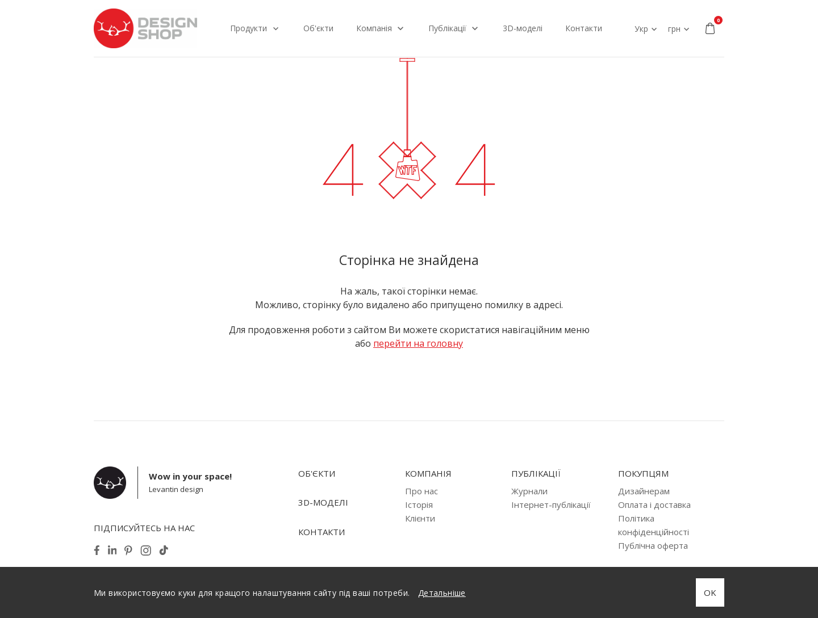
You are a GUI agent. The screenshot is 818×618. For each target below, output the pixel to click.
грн (674, 28)
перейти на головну (418, 343)
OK (710, 592)
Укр (641, 28)
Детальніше (442, 592)
